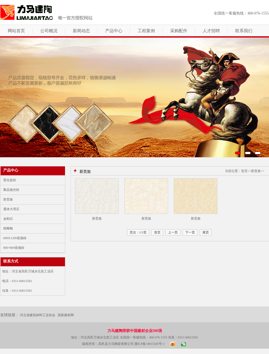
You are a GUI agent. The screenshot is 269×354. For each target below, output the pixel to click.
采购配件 (178, 30)
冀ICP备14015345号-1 (149, 344)
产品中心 (113, 30)
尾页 (205, 232)
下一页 (190, 232)
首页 (157, 232)
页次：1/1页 (138, 232)
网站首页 (16, 30)
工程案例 (146, 30)
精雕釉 (8, 228)
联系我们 (243, 30)
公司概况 (48, 30)
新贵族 (8, 199)
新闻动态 (81, 30)
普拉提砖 (9, 180)
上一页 (173, 232)
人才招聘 (211, 30)
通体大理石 (11, 209)
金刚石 (8, 219)
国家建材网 (66, 315)
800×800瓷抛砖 (13, 248)
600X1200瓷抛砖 (15, 238)
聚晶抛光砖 (11, 190)
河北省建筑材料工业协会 (37, 315)
